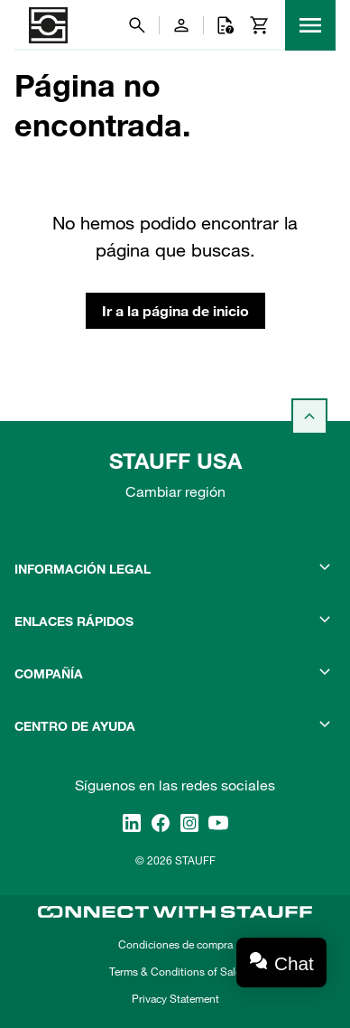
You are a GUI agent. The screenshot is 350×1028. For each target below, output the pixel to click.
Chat (294, 963)
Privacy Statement (175, 998)
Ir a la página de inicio (175, 311)
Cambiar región (175, 491)
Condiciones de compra (175, 944)
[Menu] (310, 25)
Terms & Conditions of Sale (175, 971)
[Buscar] (137, 25)
